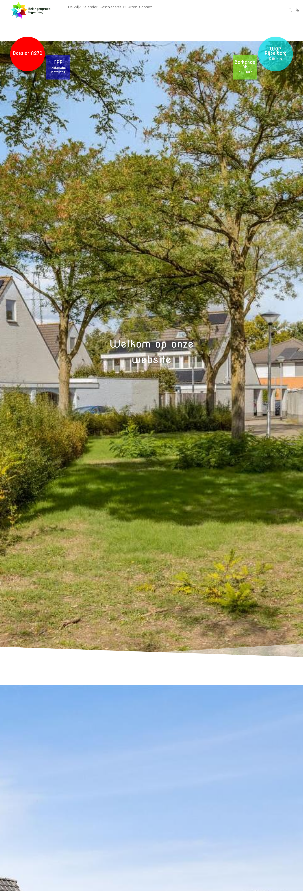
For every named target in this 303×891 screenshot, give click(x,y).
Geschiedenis (115, 10)
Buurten (137, 10)
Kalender (93, 10)
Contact (155, 10)
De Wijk (75, 10)
